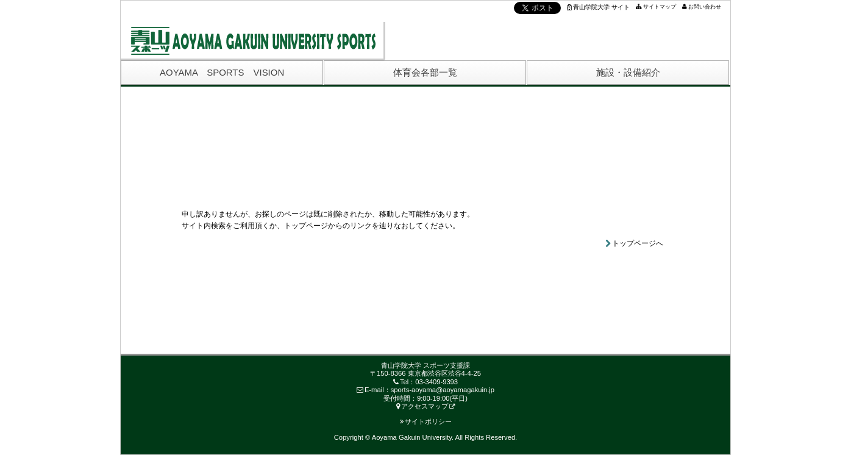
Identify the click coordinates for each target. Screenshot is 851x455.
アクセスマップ (422, 406)
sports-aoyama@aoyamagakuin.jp (442, 389)
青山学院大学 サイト (598, 7)
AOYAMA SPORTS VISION (222, 72)
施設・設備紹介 (628, 72)
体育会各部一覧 (425, 72)
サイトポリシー (426, 421)
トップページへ (637, 243)
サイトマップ (659, 7)
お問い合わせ (704, 7)
